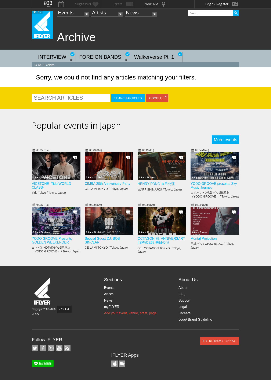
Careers (184, 313)
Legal (182, 307)
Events (65, 12)
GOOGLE (155, 98)
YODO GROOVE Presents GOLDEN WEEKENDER (52, 240)
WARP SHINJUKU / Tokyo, (160, 189)
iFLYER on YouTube (59, 348)
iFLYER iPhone (114, 364)
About (182, 288)
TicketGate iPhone (122, 364)
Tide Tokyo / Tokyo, (49, 192)
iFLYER (42, 291)
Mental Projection (204, 238)
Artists (99, 12)
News (132, 12)
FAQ (181, 294)
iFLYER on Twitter (35, 348)
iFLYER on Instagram (51, 348)
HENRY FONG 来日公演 (156, 184)
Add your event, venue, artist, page (130, 313)
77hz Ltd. (64, 309)
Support (184, 300)
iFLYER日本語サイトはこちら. (219, 341)
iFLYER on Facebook (43, 348)
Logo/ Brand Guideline (195, 319)
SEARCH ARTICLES (128, 98)
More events (225, 139)
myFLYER (111, 307)
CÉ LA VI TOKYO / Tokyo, (106, 189)
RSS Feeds (67, 348)
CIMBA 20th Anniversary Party (107, 183)
